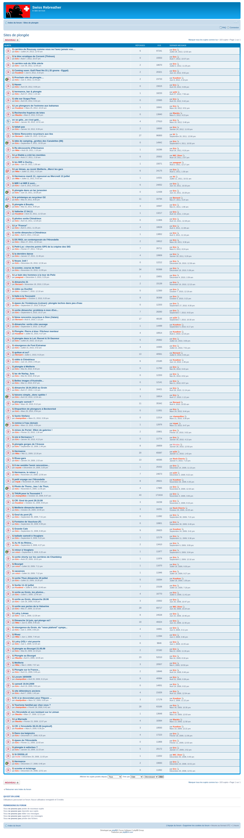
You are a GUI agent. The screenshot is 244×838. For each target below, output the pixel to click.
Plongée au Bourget (25, 655)
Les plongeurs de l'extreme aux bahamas (36, 105)
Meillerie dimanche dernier (28, 507)
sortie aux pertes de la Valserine (31, 606)
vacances (19, 571)
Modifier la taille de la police (236, 22)
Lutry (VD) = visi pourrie (27, 641)
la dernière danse (23, 253)
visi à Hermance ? (24, 437)
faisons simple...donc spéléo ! (30, 394)
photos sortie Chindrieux (27, 218)
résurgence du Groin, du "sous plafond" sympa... (40, 627)
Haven (17, 84)
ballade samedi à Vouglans (28, 535)
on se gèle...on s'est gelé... (26, 119)
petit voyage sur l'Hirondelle (29, 479)
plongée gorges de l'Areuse (29, 444)
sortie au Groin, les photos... (29, 592)
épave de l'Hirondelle (25, 740)
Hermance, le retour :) (26, 472)
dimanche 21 (21, 282)
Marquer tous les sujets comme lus (203, 40)
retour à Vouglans (24, 550)
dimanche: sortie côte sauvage (31, 324)
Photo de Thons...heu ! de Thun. (31, 486)
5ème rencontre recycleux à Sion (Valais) (36, 317)
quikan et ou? (21, 352)
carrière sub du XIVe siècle (28, 63)
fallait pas (19, 127)
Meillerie (19, 662)
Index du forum (15, 23)
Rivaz (17, 634)
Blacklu (18, 115)
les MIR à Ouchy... (24, 162)
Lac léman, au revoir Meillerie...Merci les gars (38, 169)
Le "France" (20, 225)
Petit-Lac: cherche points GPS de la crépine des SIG (42, 246)
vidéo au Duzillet (23, 289)
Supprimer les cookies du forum (196, 825)
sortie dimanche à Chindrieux (30, 232)
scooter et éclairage (25, 768)
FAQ (224, 27)
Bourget (18, 564)
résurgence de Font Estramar (30, 345)
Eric (17, 52)
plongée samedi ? (24, 402)
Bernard (19, 136)
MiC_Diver (177, 155)
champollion (20, 298)
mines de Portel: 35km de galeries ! (33, 430)
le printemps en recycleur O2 (30, 197)
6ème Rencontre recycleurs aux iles (33, 134)
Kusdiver (19, 73)
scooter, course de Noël (27, 268)
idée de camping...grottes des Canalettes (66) (38, 141)
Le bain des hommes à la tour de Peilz (34, 275)
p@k (175, 92)
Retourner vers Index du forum (18, 789)
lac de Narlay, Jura (24, 373)
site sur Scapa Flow (25, 98)
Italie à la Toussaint (24, 296)
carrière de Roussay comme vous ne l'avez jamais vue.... (44, 49)
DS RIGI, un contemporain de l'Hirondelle (36, 239)
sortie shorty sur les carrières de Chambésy (38, 557)
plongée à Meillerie (24, 366)
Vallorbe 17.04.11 (23, 211)
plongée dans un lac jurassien (30, 190)
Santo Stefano (22, 416)
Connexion (234, 27)
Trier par (133, 777)
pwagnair (177, 162)
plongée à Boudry (24, 204)
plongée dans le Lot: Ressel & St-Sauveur (36, 338)
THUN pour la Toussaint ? (28, 493)
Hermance (19, 451)
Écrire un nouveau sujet (11, 40)
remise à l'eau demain (26, 423)
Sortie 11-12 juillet (24, 585)
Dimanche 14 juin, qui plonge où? (32, 620)
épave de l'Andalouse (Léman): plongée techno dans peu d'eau (48, 303)
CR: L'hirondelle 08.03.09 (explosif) (33, 726)
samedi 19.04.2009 (24, 684)
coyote (18, 468)
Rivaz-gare (20, 458)
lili (174, 134)
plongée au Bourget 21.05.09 (29, 648)
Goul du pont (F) (23, 514)
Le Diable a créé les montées (29, 155)
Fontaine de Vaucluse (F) (27, 521)
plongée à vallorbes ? (26, 747)
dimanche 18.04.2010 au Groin (30, 387)
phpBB (114, 830)
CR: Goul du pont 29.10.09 (28, 500)
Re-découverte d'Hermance (29, 148)
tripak (175, 423)
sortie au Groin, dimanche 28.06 (31, 599)
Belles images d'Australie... (29, 380)
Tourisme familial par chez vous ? (32, 705)
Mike (17, 150)
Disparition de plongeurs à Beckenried (35, 409)
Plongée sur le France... (27, 669)
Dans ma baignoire (24, 733)
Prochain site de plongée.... (29, 77)
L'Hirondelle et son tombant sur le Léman (36, 712)
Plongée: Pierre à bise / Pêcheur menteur (36, 331)
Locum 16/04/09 (22, 676)
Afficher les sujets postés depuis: (101, 777)
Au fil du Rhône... (23, 543)
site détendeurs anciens (27, 691)
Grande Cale (21, 528)
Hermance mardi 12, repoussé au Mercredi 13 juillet (42, 176)
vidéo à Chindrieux (24, 359)
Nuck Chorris (179, 459)
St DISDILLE (21, 754)
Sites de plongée (30, 23)
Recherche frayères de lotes (29, 112)
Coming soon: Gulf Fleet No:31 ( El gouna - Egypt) (41, 70)
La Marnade (20, 719)
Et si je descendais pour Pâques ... (33, 698)
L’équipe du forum (173, 825)
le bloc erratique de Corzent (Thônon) (34, 56)
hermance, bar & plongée (28, 91)
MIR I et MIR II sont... (25, 183)
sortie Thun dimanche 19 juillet (31, 578)
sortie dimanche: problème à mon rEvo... (36, 310)
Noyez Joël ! (21, 260)
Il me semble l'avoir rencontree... (32, 465)
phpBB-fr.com (128, 832)
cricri (17, 552)
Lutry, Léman (21, 613)
